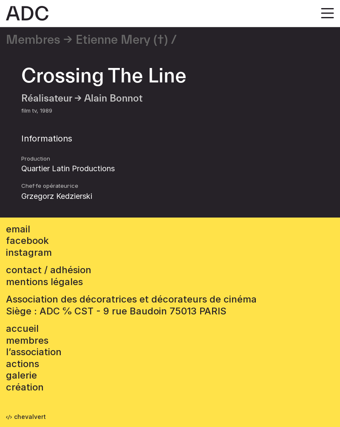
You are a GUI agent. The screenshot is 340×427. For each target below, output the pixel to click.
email (18, 229)
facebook (27, 240)
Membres (33, 40)
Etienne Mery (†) (122, 40)
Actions (22, 363)
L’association (34, 351)
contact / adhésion (48, 269)
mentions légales (44, 281)
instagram (29, 252)
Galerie (21, 375)
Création (25, 387)
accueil (22, 328)
